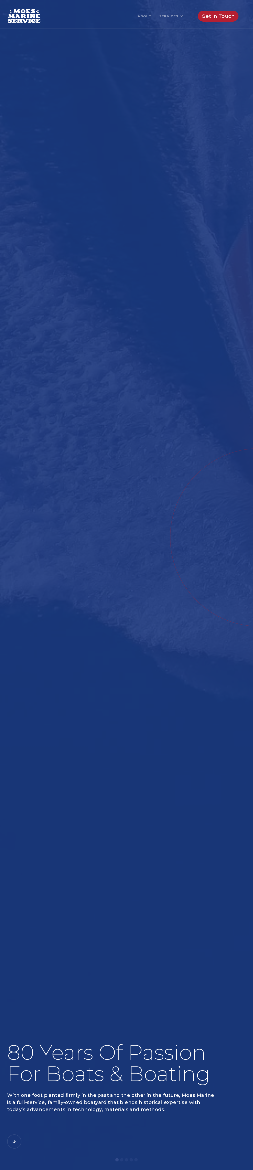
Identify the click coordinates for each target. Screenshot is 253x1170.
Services (168, 16)
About (145, 16)
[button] (171, 16)
